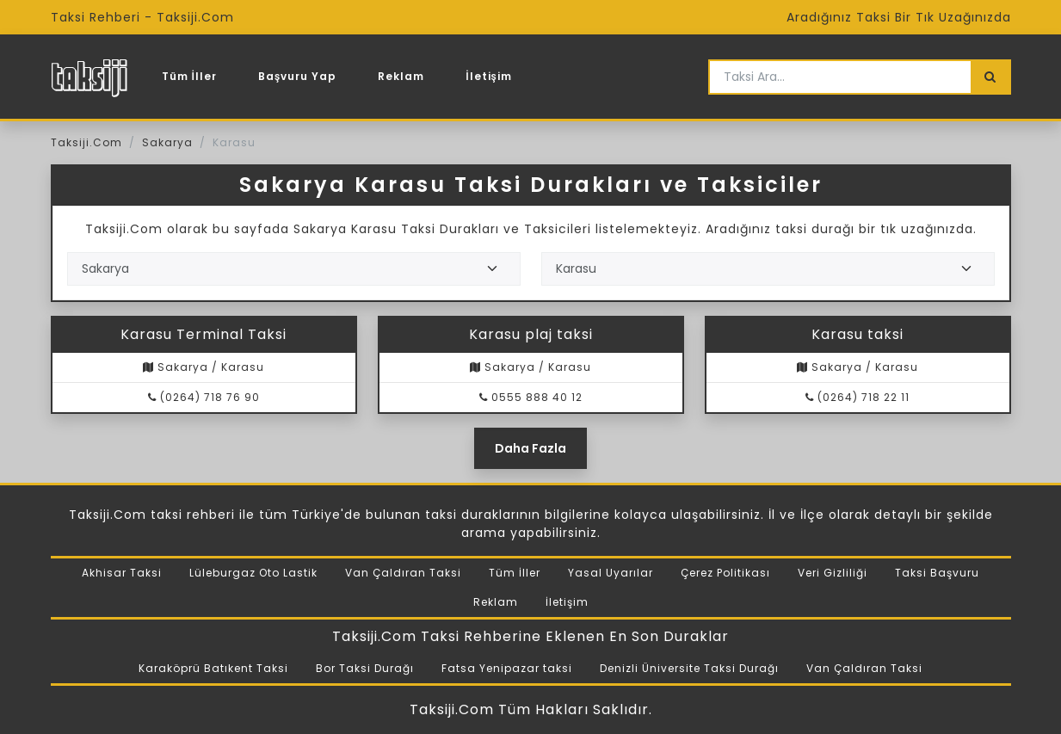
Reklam (401, 76)
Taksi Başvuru (937, 572)
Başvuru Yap (297, 76)
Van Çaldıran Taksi (403, 572)
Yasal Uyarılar (610, 572)
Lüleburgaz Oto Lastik (253, 572)
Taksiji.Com (86, 142)
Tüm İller (189, 76)
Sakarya (167, 142)
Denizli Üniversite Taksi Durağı (689, 668)
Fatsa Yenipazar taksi (506, 668)
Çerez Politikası (725, 572)
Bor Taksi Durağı (365, 668)
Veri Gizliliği (832, 572)
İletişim (489, 76)
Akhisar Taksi (122, 572)
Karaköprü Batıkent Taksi (213, 668)
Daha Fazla (530, 448)
